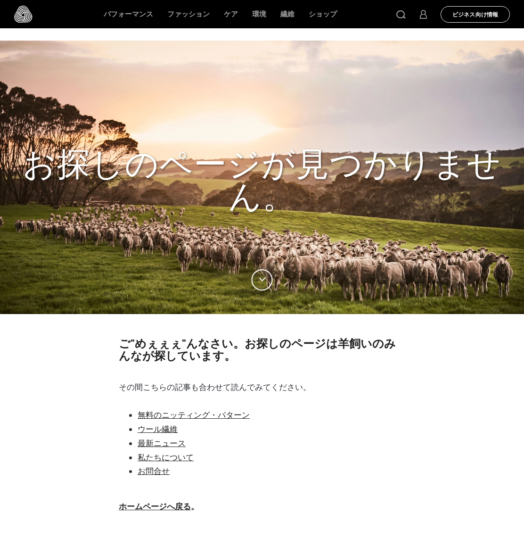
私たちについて (166, 457)
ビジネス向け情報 (475, 14)
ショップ (323, 14)
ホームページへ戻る (155, 506)
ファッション (188, 14)
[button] (401, 14)
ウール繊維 (158, 429)
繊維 (287, 14)
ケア (231, 14)
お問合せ (154, 471)
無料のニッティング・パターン (194, 415)
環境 (259, 14)
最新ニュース (162, 443)
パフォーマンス (128, 14)
